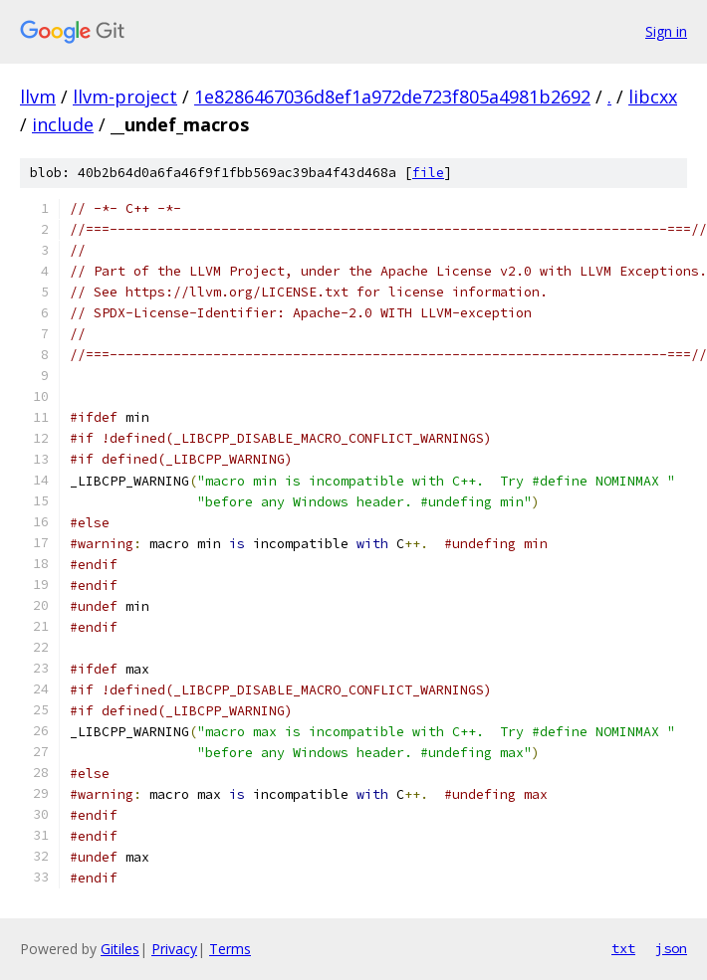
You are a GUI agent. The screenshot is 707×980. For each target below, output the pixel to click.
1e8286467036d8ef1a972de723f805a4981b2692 (392, 96)
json (671, 948)
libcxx (652, 96)
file (428, 172)
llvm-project (125, 96)
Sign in (666, 31)
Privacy (174, 948)
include (63, 124)
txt (623, 948)
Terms (230, 948)
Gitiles (120, 948)
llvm (38, 96)
